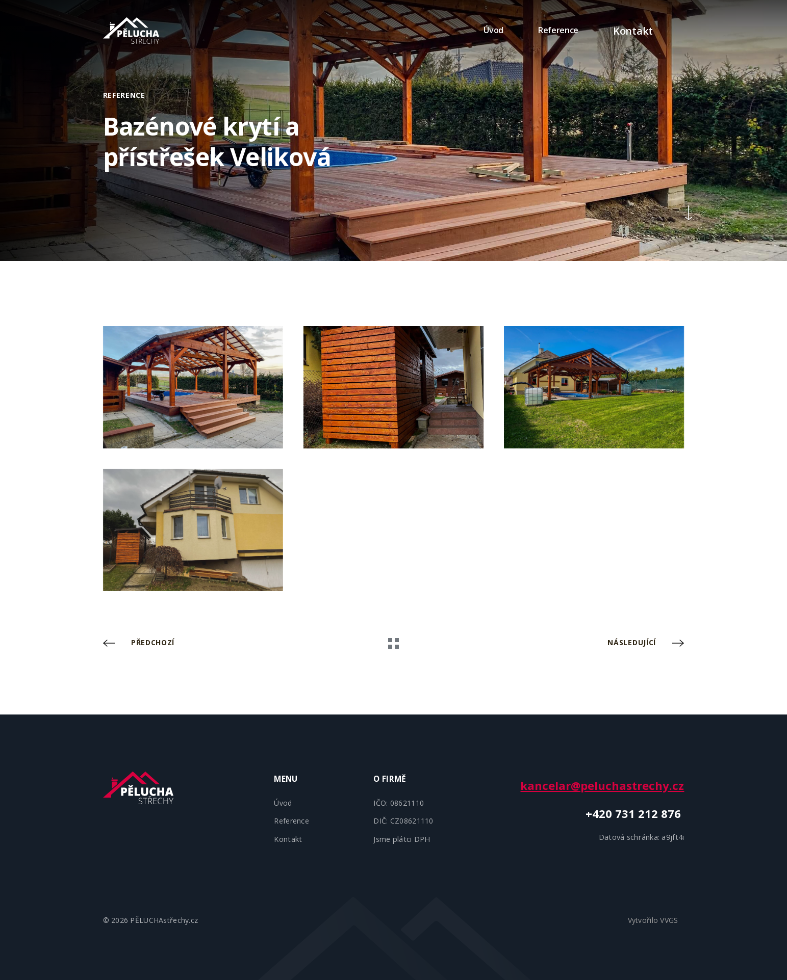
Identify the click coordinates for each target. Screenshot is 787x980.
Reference (541, 30)
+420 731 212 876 (635, 813)
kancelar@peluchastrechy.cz (602, 785)
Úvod (477, 30)
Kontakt (624, 30)
